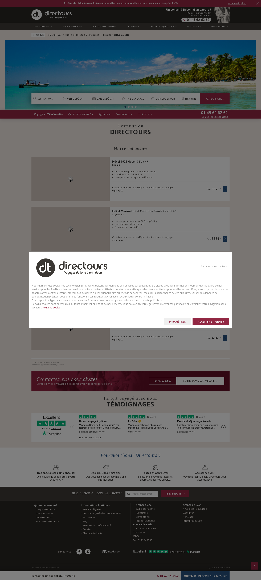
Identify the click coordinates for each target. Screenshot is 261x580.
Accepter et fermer (211, 321)
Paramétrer (177, 321)
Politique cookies (52, 307)
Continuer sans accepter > (214, 266)
